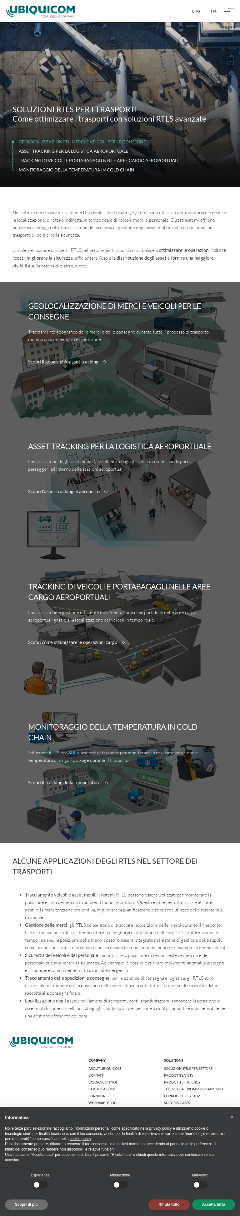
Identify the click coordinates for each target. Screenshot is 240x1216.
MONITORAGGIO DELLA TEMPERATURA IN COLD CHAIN (76, 169)
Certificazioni (101, 1089)
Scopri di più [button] (26, 1204)
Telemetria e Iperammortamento (193, 1089)
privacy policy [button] (160, 1128)
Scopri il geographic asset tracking (67, 362)
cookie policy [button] (80, 1139)
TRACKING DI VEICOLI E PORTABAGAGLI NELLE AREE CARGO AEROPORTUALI (98, 160)
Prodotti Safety (178, 1075)
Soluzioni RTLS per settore (188, 1068)
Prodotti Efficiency (182, 1082)
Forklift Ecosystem (182, 1096)
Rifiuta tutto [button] (168, 1204)
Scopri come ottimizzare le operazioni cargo (76, 642)
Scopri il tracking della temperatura (68, 782)
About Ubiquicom (104, 1068)
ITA (214, 11)
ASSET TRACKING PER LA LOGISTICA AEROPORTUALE (73, 151)
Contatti (96, 1075)
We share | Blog (102, 1103)
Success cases (177, 1103)
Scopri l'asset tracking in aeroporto (68, 491)
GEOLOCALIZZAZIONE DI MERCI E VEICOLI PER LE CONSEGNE (82, 141)
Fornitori (97, 1096)
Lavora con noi (102, 1082)
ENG (196, 11)
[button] (232, 1117)
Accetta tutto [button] (213, 1204)
